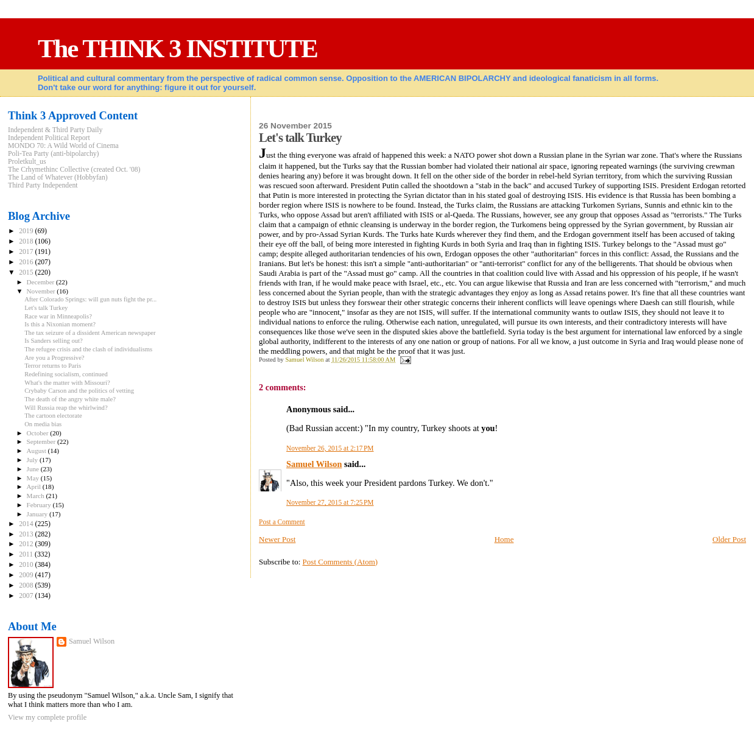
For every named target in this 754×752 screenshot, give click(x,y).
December (42, 282)
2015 (27, 272)
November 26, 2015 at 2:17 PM (329, 448)
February (40, 504)
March (36, 495)
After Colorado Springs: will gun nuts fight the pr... (90, 299)
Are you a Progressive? (54, 357)
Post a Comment (282, 521)
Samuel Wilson (314, 464)
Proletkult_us (27, 162)
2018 (27, 241)
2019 (27, 231)
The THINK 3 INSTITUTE (177, 48)
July (33, 459)
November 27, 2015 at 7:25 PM (329, 502)
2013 (27, 534)
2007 (27, 596)
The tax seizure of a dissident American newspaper (89, 332)
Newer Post (277, 539)
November (42, 291)
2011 (27, 554)
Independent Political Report (49, 138)
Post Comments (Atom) (340, 561)
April (35, 486)
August (37, 450)
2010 (27, 565)
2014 (27, 524)
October (39, 433)
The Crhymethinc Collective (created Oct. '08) (74, 170)
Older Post (729, 539)
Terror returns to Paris (52, 365)
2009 (27, 575)
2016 (27, 262)
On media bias (43, 424)
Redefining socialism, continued (66, 374)
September (42, 441)
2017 (27, 252)
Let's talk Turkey (46, 307)
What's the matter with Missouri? (67, 382)
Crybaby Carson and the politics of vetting (79, 390)
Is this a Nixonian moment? (60, 324)
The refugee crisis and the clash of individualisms (88, 349)
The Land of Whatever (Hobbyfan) (58, 177)
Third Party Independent (43, 185)
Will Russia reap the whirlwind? (65, 407)
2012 (27, 544)
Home (504, 539)
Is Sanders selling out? (53, 340)
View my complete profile (47, 717)
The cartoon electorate (53, 415)
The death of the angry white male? (70, 399)
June (34, 469)
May (34, 478)
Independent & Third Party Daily (55, 130)
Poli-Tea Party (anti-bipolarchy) (53, 154)
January (38, 514)
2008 (27, 585)
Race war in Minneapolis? (58, 316)
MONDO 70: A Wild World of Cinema (63, 146)
